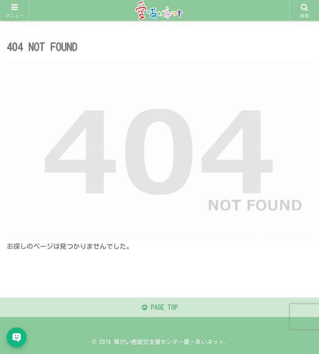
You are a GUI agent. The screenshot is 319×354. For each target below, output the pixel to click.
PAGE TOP (160, 307)
